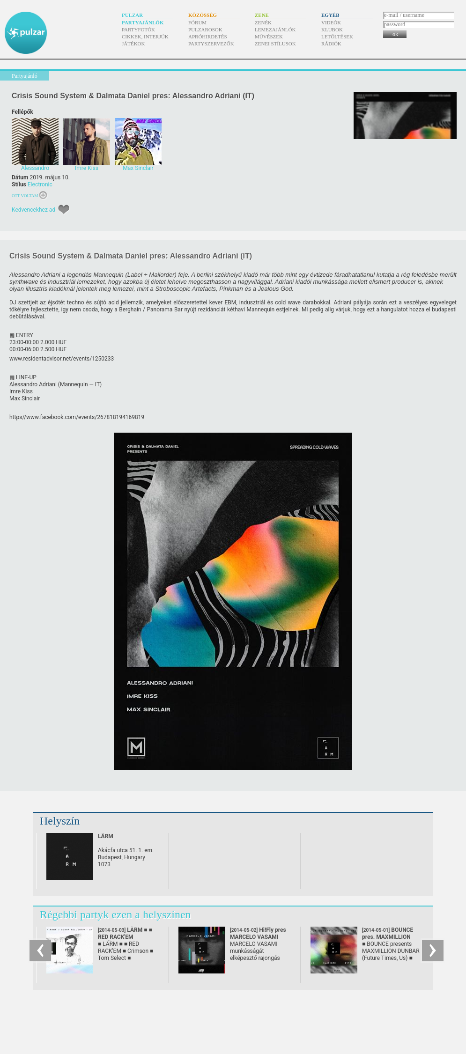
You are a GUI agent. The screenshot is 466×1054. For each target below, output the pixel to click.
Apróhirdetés (207, 36)
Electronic (40, 184)
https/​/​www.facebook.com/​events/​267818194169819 (76, 417)
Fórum (197, 22)
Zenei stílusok (275, 43)
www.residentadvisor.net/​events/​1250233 (61, 358)
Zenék (263, 22)
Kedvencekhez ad (33, 209)
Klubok (332, 29)
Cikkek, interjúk (145, 36)
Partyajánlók (142, 22)
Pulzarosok (205, 29)
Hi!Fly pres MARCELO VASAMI (258, 937)
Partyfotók (138, 29)
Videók (331, 22)
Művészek (269, 36)
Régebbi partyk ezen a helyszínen (115, 914)
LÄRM (105, 836)
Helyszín (60, 821)
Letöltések (337, 36)
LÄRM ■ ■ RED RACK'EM (125, 937)
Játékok (133, 43)
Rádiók (331, 43)
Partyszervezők (211, 43)
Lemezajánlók (275, 29)
